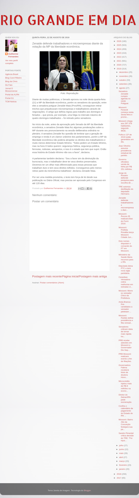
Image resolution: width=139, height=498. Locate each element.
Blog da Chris (11, 81)
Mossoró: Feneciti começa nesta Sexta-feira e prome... (126, 112)
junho (122, 449)
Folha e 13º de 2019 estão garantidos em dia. (126, 138)
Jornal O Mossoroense (11, 89)
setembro (123, 84)
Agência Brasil (11, 74)
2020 (119, 65)
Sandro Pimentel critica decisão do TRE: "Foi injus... (126, 437)
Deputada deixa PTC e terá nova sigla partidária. (126, 269)
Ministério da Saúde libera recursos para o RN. (126, 258)
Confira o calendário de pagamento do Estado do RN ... (126, 411)
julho (121, 445)
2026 (119, 41)
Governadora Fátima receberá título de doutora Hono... (124, 371)
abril (121, 457)
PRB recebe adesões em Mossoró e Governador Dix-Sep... (125, 345)
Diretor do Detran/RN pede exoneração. (125, 398)
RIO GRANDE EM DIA (68, 19)
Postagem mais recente (47, 276)
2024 (119, 49)
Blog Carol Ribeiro (13, 78)
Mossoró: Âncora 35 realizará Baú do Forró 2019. (126, 219)
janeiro (122, 469)
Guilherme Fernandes (13, 55)
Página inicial (70, 276)
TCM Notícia (10, 101)
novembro (124, 76)
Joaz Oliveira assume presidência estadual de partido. (125, 151)
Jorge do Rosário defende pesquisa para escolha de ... (126, 178)
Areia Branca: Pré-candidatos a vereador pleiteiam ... (125, 307)
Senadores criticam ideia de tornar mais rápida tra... (126, 332)
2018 (119, 474)
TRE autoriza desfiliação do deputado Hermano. (126, 190)
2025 (119, 45)
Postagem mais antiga (93, 276)
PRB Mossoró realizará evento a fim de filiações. (125, 357)
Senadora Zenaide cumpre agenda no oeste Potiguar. (124, 97)
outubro (123, 80)
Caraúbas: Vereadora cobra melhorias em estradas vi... (126, 282)
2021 (119, 61)
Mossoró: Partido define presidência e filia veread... (126, 319)
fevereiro (123, 465)
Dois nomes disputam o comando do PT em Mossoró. (125, 246)
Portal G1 (9, 98)
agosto (122, 88)
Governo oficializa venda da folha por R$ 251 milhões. (125, 164)
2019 (119, 69)
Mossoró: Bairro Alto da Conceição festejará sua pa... (126, 424)
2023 (119, 53)
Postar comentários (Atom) (52, 283)
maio (121, 453)
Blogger (87, 490)
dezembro (124, 72)
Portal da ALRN (12, 94)
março (122, 461)
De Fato (8, 85)
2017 (119, 478)
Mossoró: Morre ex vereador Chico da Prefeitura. (126, 294)
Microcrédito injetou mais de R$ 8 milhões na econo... (125, 386)
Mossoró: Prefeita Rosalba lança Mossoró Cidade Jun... (126, 232)
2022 (119, 57)
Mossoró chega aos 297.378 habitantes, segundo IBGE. (125, 126)
